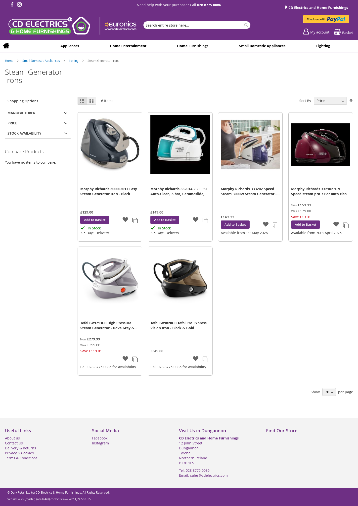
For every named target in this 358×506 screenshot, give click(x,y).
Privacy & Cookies (19, 453)
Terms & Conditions (21, 458)
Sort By (305, 100)
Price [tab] (12, 123)
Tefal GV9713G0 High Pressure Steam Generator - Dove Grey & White (107, 325)
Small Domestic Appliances (41, 61)
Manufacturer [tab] (21, 112)
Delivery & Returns (20, 448)
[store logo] (72, 26)
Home (9, 61)
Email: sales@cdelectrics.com (203, 475)
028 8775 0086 (209, 4)
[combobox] (197, 25)
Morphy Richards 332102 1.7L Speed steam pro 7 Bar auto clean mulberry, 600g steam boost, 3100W (320, 191)
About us (12, 438)
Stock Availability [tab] (24, 133)
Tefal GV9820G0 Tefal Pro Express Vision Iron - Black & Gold (178, 325)
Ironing (74, 61)
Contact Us (14, 443)
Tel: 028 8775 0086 (194, 470)
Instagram (100, 443)
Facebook (99, 438)
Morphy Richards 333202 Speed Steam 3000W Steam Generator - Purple (249, 191)
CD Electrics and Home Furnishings (317, 7)
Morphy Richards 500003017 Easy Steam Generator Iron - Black (108, 191)
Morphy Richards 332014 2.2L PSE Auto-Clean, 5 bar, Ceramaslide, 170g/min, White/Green (179, 191)
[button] (125, 220)
